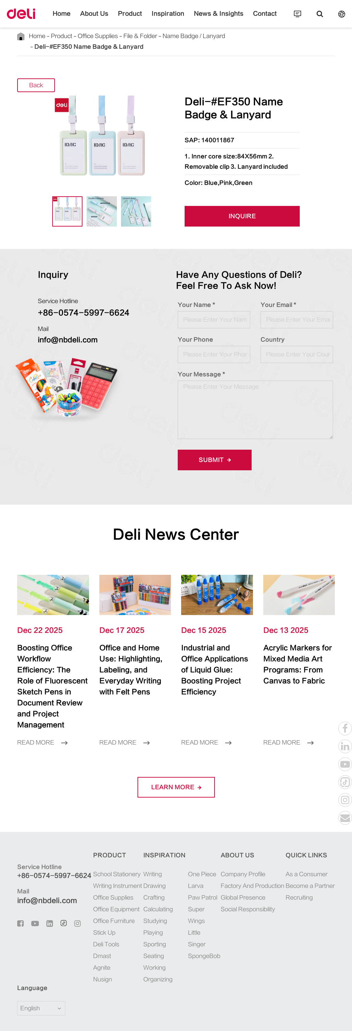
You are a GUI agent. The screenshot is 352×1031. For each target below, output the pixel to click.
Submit (212, 449)
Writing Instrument (109, 853)
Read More (42, 710)
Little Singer (191, 906)
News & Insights (210, 19)
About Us (107, 19)
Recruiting (299, 865)
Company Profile (240, 841)
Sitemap (279, 1018)
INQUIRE (242, 206)
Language (28, 955)
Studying (150, 888)
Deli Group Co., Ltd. (76, 1018)
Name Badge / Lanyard (188, 36)
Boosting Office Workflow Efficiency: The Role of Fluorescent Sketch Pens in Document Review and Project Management (52, 665)
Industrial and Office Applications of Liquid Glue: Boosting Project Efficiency (212, 654)
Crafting (149, 865)
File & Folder (136, 36)
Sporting (149, 912)
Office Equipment (108, 877)
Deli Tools (98, 912)
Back (36, 75)
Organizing (152, 947)
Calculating (153, 877)
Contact (248, 19)
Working (149, 935)
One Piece (197, 841)
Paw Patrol (197, 865)
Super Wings (191, 882)
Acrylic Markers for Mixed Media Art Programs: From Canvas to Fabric (296, 654)
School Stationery (108, 841)
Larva (190, 853)
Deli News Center (176, 523)
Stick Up (96, 900)
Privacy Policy (314, 1018)
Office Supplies (95, 36)
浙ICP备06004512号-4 (194, 1018)
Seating (148, 923)
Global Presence (240, 865)
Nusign (94, 947)
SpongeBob (198, 923)
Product (137, 19)
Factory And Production (250, 853)
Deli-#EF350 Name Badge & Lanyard (266, 36)
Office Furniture (105, 888)
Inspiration (168, 19)
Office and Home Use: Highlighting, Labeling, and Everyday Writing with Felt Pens (131, 654)
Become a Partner (310, 853)
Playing (148, 900)
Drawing (149, 853)
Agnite (93, 935)
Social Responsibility (245, 877)
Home (79, 19)
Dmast (94, 923)
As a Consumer (307, 841)
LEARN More (176, 754)
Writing (147, 841)
